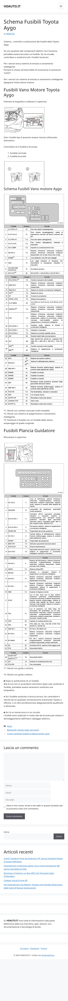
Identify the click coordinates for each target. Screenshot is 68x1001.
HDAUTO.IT (12, 6)
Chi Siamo (24, 948)
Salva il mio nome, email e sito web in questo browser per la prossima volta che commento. (34, 807)
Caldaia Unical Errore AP (15, 880)
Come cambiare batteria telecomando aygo (28, 733)
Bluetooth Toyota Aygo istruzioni (23, 730)
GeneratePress (48, 955)
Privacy (44, 948)
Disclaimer (34, 948)
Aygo (9, 726)
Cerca (6, 832)
